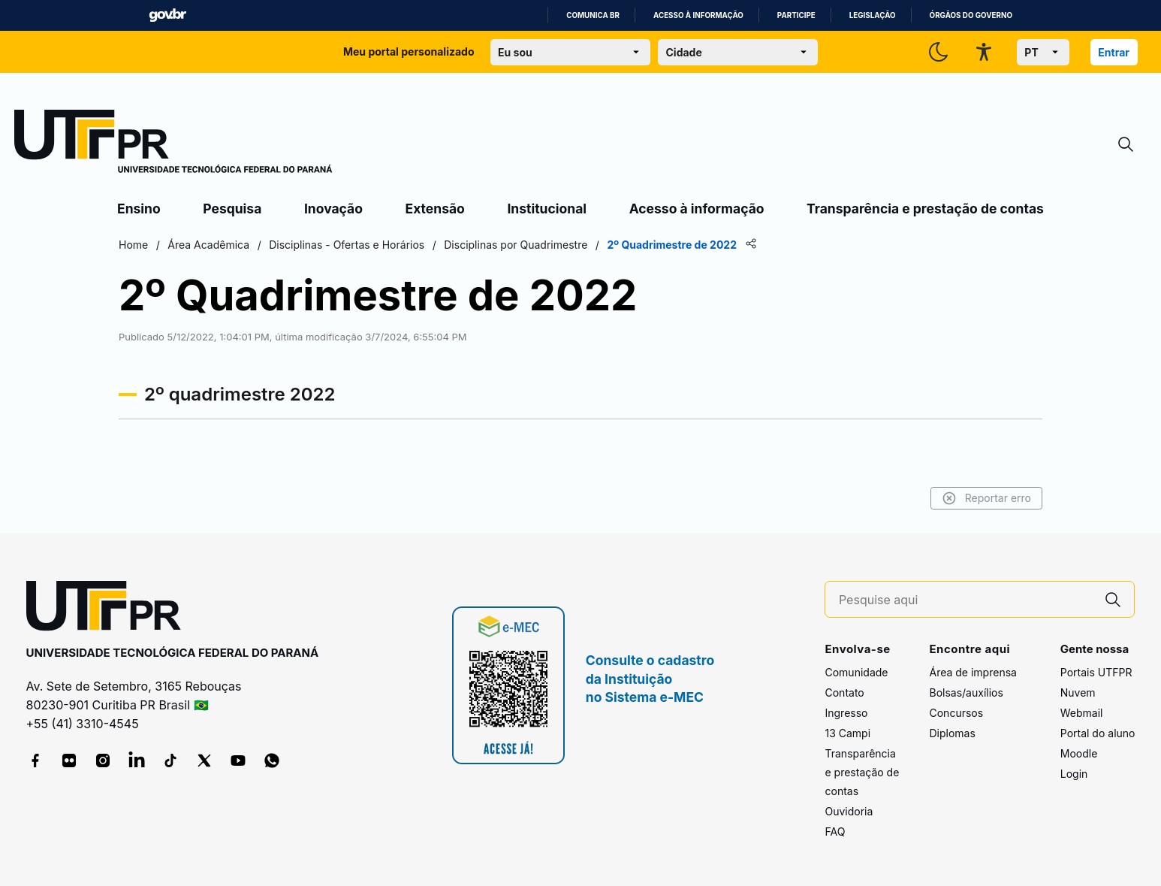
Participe (796, 15)
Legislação (872, 15)
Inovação (333, 208)
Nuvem (1078, 692)
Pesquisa (232, 208)
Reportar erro (986, 498)
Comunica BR (593, 15)
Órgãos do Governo (971, 15)
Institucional (547, 208)
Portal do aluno (1097, 733)
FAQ (835, 831)
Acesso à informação (698, 15)
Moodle (1079, 753)
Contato (844, 692)
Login (1074, 773)
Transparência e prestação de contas (925, 208)
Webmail (1081, 712)
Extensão (435, 208)
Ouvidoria (849, 811)
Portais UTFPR (1096, 672)
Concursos (956, 712)
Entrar (1113, 52)
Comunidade (856, 672)
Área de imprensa (972, 672)
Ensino (139, 208)
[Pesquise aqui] (966, 600)
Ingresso (846, 712)
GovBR (167, 15)
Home (133, 244)
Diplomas (952, 733)
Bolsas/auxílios (966, 692)
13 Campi (847, 733)
